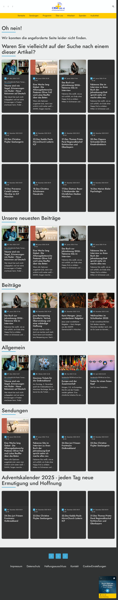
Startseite (21, 15)
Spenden (82, 15)
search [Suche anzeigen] (113, 6)
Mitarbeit (71, 15)
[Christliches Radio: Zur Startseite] (58, 6)
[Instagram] (8, 6)
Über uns (59, 15)
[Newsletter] (12, 6)
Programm (47, 15)
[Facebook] (4, 6)
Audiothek (94, 15)
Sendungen (33, 15)
